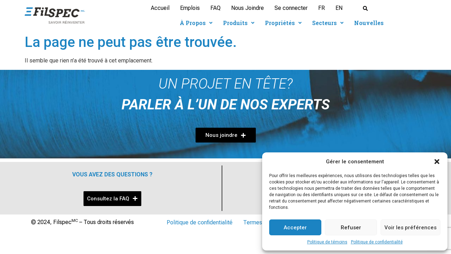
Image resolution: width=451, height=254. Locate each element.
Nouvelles (369, 22)
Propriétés (283, 22)
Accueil (160, 8)
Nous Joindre (247, 8)
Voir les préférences (410, 227)
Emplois (190, 8)
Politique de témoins (327, 242)
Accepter (295, 227)
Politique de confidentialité (377, 242)
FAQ (215, 8)
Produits (238, 22)
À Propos (196, 22)
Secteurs (328, 22)
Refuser (351, 227)
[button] (436, 161)
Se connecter (291, 8)
